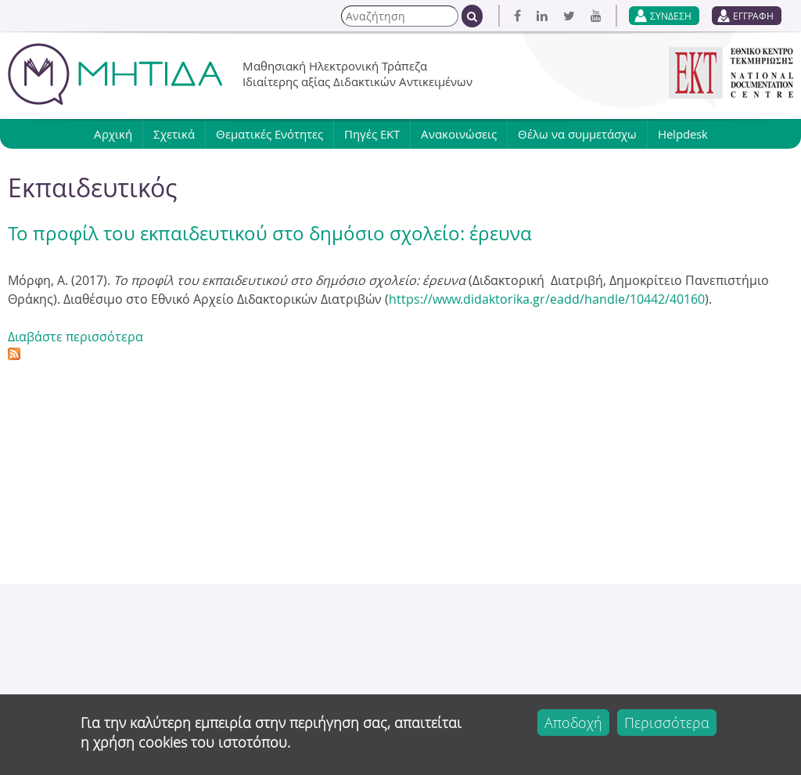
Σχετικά (174, 134)
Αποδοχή (573, 722)
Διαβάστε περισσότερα (75, 336)
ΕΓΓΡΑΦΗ (753, 15)
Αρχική (113, 134)
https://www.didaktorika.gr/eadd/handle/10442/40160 (547, 299)
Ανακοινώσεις (459, 134)
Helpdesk (683, 134)
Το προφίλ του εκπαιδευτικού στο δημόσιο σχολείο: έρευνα (270, 233)
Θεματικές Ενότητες (269, 134)
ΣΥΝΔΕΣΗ (670, 15)
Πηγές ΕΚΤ (372, 134)
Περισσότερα (666, 722)
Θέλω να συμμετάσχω (577, 134)
